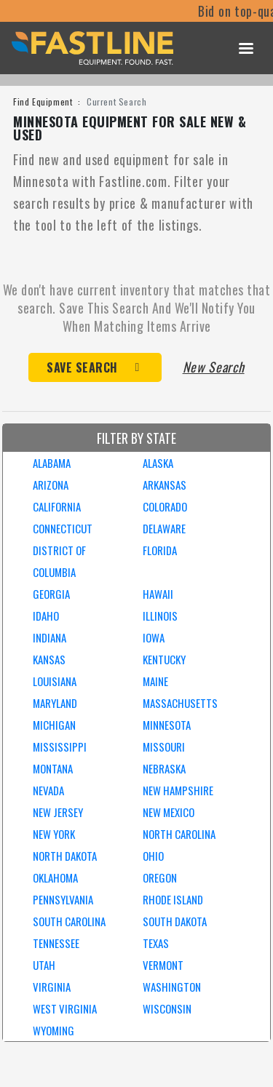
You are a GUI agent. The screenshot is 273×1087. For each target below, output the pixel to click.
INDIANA (49, 637)
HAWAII (158, 594)
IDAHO (46, 616)
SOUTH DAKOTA (175, 921)
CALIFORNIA (57, 506)
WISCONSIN (167, 1008)
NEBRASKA (164, 768)
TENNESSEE (56, 943)
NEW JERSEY (58, 812)
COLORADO (165, 506)
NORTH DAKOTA (65, 856)
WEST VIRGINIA (65, 1008)
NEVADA (48, 790)
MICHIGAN (54, 725)
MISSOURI (164, 746)
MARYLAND (55, 703)
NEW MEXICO (168, 812)
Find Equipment (42, 101)
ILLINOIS (160, 616)
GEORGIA (51, 594)
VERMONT (163, 965)
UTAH (44, 965)
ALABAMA (52, 463)
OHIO (153, 856)
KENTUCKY (164, 659)
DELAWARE (164, 528)
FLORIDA (160, 550)
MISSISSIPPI (60, 746)
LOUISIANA (54, 681)
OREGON (160, 877)
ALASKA (158, 463)
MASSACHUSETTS (180, 703)
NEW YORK (54, 834)
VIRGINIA (52, 987)
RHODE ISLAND (173, 899)
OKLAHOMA (55, 877)
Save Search (82, 367)
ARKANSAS (164, 485)
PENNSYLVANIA (63, 899)
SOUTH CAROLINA (69, 921)
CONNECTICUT (62, 528)
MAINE (155, 681)
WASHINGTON (172, 987)
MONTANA (53, 768)
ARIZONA (50, 485)
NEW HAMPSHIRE (178, 790)
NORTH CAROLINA (179, 834)
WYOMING (53, 1030)
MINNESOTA (167, 725)
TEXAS (156, 943)
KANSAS (49, 659)
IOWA (154, 637)
